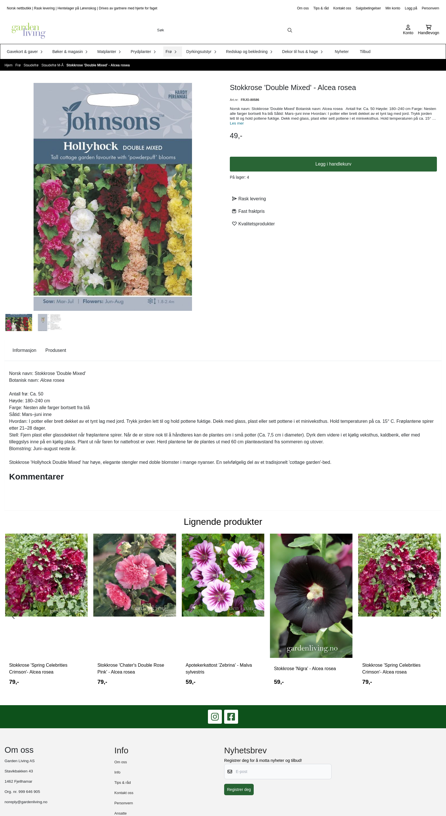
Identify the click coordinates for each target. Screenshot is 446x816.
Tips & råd (321, 8)
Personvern (430, 8)
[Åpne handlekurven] (428, 30)
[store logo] (27, 30)
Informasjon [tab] (24, 350)
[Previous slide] (13, 616)
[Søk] (224, 30)
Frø (18, 65)
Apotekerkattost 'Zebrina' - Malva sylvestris (219, 668)
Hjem (9, 65)
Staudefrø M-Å (52, 65)
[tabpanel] (46, 614)
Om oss (303, 8)
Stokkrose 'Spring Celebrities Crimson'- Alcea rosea (38, 668)
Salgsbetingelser (368, 8)
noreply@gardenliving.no (26, 802)
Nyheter (342, 51)
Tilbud (365, 51)
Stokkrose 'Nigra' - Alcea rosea (305, 668)
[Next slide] (432, 616)
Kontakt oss (342, 8)
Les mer (237, 123)
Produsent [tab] (56, 350)
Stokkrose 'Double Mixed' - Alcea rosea (98, 65)
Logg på (411, 8)
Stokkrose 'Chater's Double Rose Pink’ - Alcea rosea (130, 668)
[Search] (290, 30)
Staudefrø (32, 65)
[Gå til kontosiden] (408, 30)
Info (117, 772)
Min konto (392, 8)
